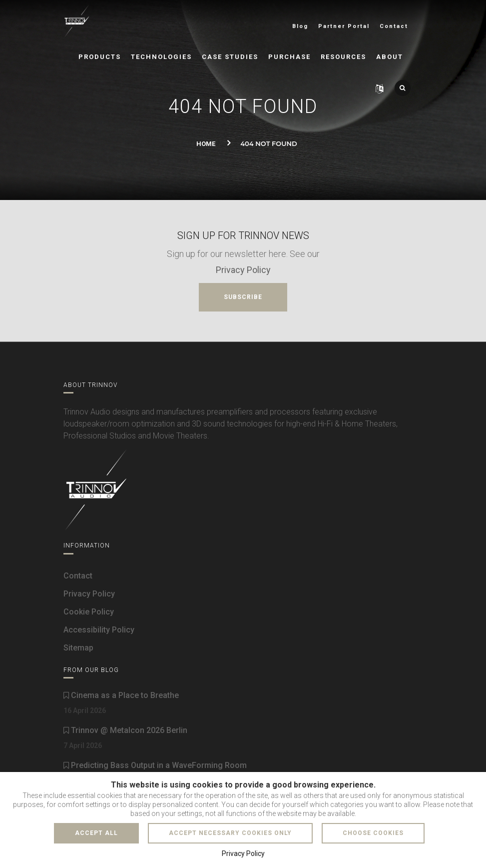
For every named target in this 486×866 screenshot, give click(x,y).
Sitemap (78, 647)
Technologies (161, 56)
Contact (394, 26)
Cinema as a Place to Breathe (121, 695)
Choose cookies (373, 833)
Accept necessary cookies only (230, 833)
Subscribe (243, 297)
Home (205, 144)
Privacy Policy (243, 269)
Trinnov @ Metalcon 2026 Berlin (125, 730)
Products (99, 56)
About (389, 56)
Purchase (289, 56)
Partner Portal (344, 26)
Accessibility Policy (98, 629)
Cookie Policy (88, 611)
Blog (300, 26)
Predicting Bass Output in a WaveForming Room (155, 765)
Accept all (96, 833)
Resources (343, 56)
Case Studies (230, 56)
